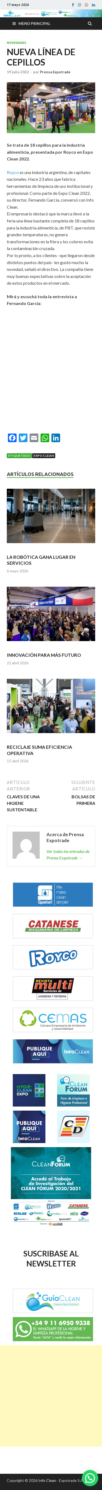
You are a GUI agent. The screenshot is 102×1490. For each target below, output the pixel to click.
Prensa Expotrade (55, 72)
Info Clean (47, 1480)
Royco (13, 172)
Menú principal (34, 23)
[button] (90, 1478)
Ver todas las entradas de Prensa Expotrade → (68, 854)
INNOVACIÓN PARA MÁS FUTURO (44, 655)
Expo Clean (43, 456)
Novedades (16, 42)
